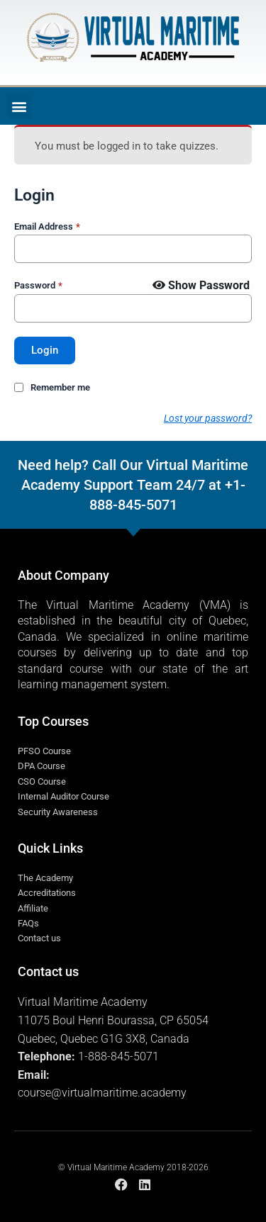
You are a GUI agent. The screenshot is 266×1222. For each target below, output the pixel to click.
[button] (19, 106)
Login (44, 350)
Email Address (47, 226)
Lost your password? (208, 418)
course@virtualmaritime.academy (102, 1092)
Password (38, 285)
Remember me (60, 387)
